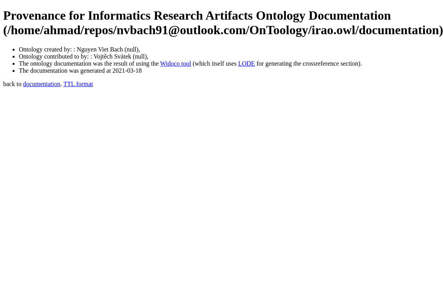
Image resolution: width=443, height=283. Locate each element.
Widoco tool (175, 63)
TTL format (78, 84)
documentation (41, 84)
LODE (246, 63)
